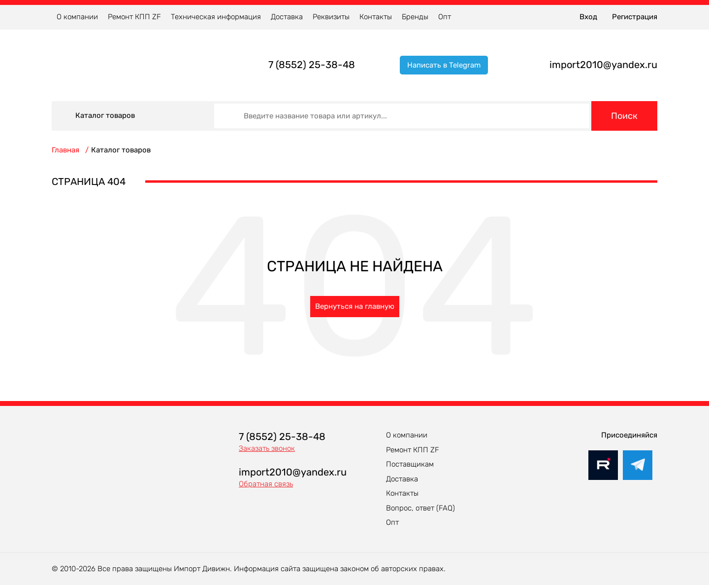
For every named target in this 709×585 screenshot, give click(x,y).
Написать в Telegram (444, 65)
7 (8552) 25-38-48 (311, 65)
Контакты (375, 16)
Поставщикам (410, 464)
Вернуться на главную (354, 306)
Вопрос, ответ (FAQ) (420, 508)
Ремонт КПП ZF (134, 16)
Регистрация (634, 16)
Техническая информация (216, 16)
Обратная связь (266, 483)
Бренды (415, 16)
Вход (588, 16)
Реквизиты (331, 16)
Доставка (287, 16)
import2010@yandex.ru (603, 65)
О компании (77, 16)
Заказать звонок (267, 448)
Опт (444, 16)
